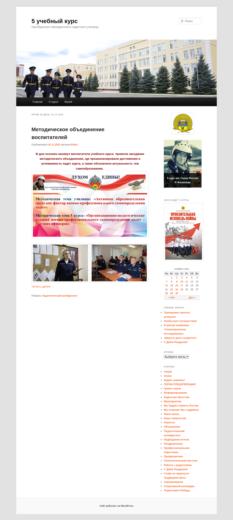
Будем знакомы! (174, 380)
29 (171, 293)
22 (171, 289)
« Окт (171, 297)
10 (181, 281)
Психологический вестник (180, 460)
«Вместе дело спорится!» (180, 337)
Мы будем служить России (181, 405)
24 (181, 289)
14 (166, 285)
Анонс (168, 375)
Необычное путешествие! (180, 320)
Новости (169, 422)
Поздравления (173, 443)
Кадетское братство (176, 397)
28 (166, 293)
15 (171, 285)
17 (181, 285)
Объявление (172, 426)
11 (186, 281)
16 (176, 285)
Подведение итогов (176, 439)
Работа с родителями (177, 465)
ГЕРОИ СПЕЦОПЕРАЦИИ (180, 384)
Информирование (175, 392)
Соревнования (173, 481)
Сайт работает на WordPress (116, 506)
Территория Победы (177, 490)
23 (176, 289)
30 (176, 293)
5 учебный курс (54, 21)
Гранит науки (172, 388)
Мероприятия (172, 401)
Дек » (192, 297)
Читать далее (42, 286)
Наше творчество (175, 418)
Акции (168, 371)
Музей (68, 101)
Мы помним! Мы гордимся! (181, 409)
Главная (37, 101)
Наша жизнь (171, 414)
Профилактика (173, 456)
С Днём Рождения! (176, 342)
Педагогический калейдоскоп (59, 295)
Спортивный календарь (179, 486)
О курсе (53, 101)
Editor (74, 144)
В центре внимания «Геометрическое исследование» (176, 329)
